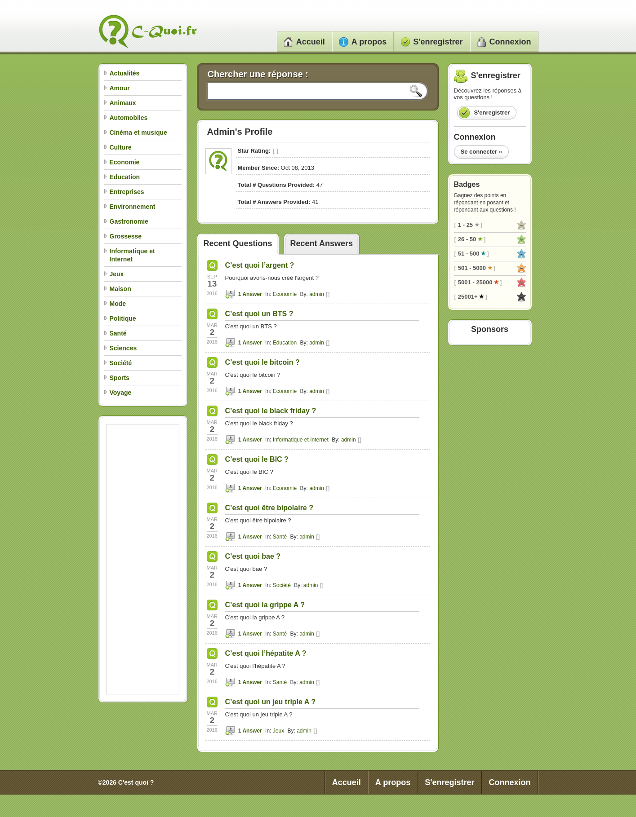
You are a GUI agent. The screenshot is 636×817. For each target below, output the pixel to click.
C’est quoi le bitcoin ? (262, 362)
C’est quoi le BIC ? (257, 459)
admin (316, 294)
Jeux (117, 274)
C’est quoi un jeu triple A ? (270, 702)
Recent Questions (238, 243)
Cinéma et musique (138, 132)
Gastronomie (129, 221)
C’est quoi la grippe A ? (265, 605)
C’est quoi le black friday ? (270, 411)
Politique (123, 318)
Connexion (504, 41)
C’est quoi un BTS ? (259, 314)
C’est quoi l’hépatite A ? (266, 653)
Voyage (121, 392)
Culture (121, 147)
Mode (118, 303)
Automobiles (129, 117)
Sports (119, 377)
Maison (120, 288)
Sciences (123, 348)
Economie (125, 162)
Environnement (133, 206)
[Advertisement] (143, 559)
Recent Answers (321, 243)
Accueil (304, 41)
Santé (118, 333)
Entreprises (127, 191)
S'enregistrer (431, 41)
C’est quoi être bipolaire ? (269, 508)
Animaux (123, 102)
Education (125, 177)
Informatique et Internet (301, 440)
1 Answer (250, 294)
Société (121, 363)
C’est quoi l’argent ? (259, 265)
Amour (120, 88)
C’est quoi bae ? (253, 556)
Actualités (125, 73)
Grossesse (126, 236)
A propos (363, 41)
